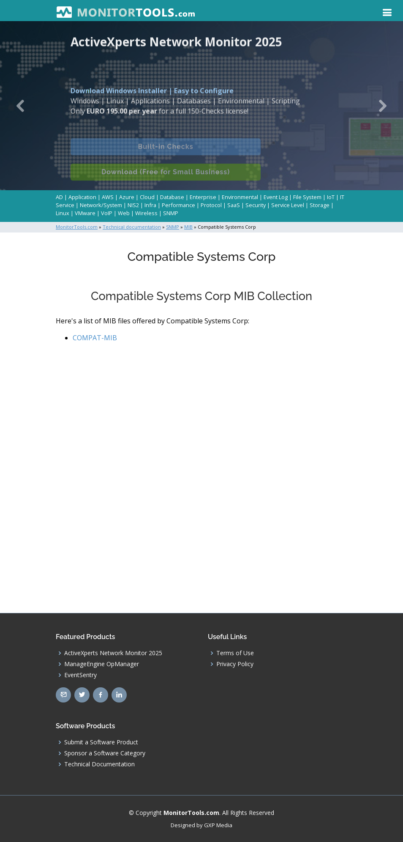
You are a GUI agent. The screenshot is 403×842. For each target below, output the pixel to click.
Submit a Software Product (101, 742)
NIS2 (133, 205)
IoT (331, 197)
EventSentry (80, 675)
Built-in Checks (165, 152)
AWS (108, 197)
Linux (62, 213)
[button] (20, 105)
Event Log (276, 197)
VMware (85, 213)
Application (82, 197)
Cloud (147, 197)
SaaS (233, 205)
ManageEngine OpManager (101, 664)
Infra (150, 205)
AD (59, 197)
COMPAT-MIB (95, 337)
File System (307, 197)
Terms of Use (235, 653)
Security (255, 205)
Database (172, 197)
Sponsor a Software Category (104, 753)
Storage (319, 205)
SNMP (170, 213)
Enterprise (203, 197)
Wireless (146, 213)
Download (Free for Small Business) (165, 177)
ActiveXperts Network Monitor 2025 (113, 653)
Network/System (101, 205)
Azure (126, 197)
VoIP (106, 213)
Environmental (240, 197)
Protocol (211, 205)
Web (124, 213)
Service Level (287, 205)
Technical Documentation (99, 764)
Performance (178, 205)
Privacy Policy (234, 664)
